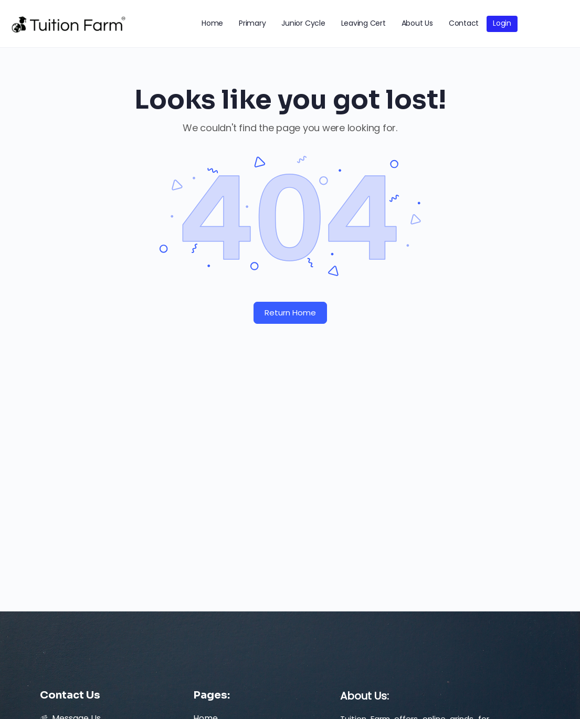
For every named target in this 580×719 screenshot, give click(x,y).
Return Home (290, 312)
